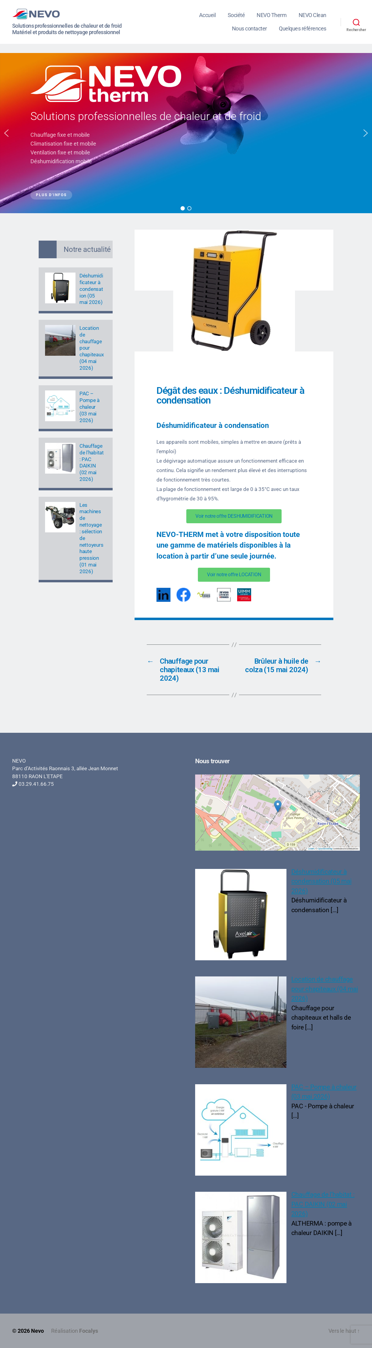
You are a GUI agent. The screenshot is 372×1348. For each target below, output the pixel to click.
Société (236, 15)
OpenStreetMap (325, 848)
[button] (6, 133)
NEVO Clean (312, 15)
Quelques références (302, 28)
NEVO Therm (271, 15)
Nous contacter (249, 28)
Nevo (37, 1331)
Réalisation (74, 1331)
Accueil (207, 15)
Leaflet (311, 848)
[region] (186, 133)
